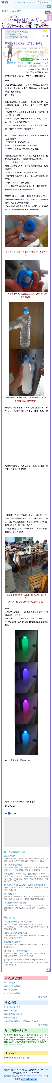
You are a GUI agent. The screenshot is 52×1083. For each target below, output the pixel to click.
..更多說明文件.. (42, 997)
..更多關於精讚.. (42, 1025)
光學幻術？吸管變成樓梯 (13, 865)
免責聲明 (7, 1076)
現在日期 (5, 11)
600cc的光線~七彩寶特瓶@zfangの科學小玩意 (31, 63)
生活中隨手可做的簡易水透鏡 (15, 903)
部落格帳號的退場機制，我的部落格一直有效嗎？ (22, 1021)
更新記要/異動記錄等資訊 (13, 1014)
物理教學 (12, 34)
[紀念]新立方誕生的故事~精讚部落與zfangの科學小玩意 (24, 960)
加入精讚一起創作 (15, 1044)
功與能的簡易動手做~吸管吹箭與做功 (18, 922)
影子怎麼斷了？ (10, 894)
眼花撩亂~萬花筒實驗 (12, 942)
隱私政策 (15, 1076)
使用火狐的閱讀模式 (11, 990)
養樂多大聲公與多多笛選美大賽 (16, 933)
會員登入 (22, 2)
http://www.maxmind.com (36, 1076)
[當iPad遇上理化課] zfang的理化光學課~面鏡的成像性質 (25, 885)
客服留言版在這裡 (10, 1011)
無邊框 (44, 36)
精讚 (16, 2)
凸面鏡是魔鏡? (9, 856)
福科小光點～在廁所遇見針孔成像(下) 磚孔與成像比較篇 (25, 874)
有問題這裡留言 (24, 1058)
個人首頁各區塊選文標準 (13, 993)
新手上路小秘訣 (9, 983)
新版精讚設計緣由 (10, 1018)
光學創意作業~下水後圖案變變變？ (17, 951)
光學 (19, 34)
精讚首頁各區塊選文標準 (13, 986)
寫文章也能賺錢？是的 (12, 1007)
